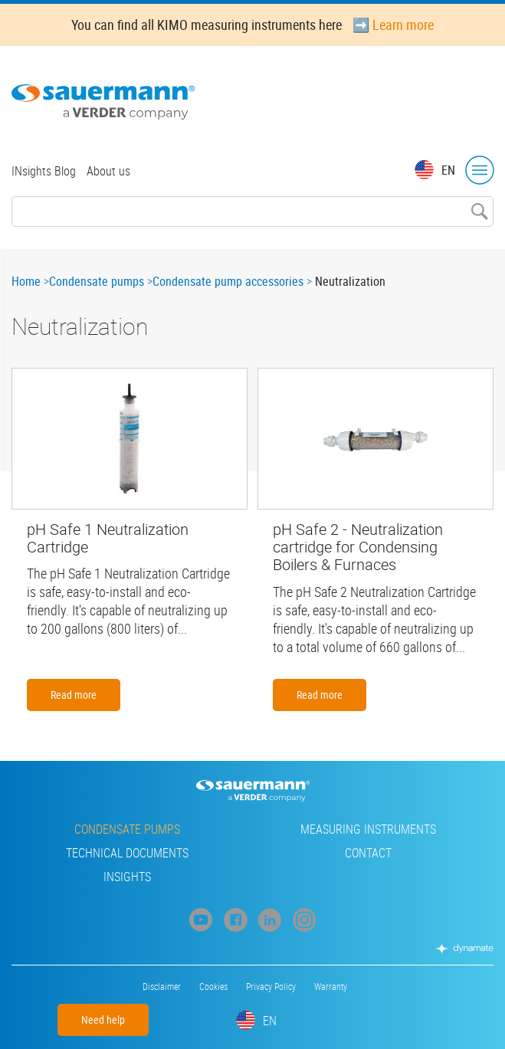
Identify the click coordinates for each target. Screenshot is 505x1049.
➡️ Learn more (393, 24)
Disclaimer (162, 986)
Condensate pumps (96, 281)
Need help (103, 1019)
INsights (127, 876)
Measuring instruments (368, 829)
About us (108, 170)
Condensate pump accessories (227, 281)
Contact (368, 852)
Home (26, 281)
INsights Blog (43, 170)
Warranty (330, 986)
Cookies (213, 986)
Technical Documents (127, 852)
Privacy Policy (271, 986)
